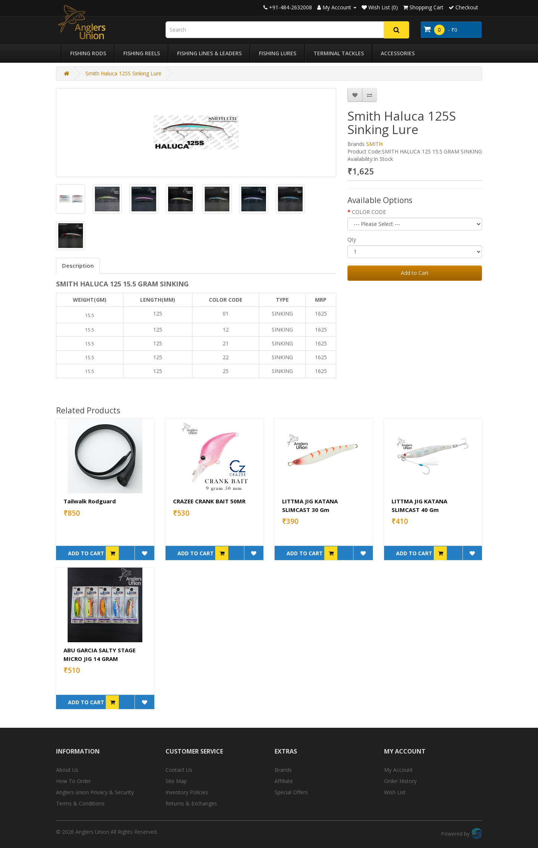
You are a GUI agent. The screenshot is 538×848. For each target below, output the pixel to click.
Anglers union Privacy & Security (95, 792)
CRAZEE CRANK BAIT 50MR (209, 501)
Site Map (176, 781)
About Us (67, 769)
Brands (283, 769)
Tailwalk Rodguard (90, 501)
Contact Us (179, 769)
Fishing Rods (88, 53)
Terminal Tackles (338, 53)
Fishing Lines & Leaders (209, 53)
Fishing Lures (277, 53)
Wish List (395, 792)
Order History (400, 781)
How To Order (73, 781)
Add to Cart (415, 272)
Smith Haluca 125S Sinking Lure (123, 73)
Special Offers (291, 792)
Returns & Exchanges (191, 803)
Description (78, 265)
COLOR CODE (369, 211)
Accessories (398, 53)
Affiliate (284, 781)
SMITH (374, 143)
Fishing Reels (141, 53)
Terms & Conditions (80, 803)
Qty (351, 239)
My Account (398, 769)
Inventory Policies (187, 792)
